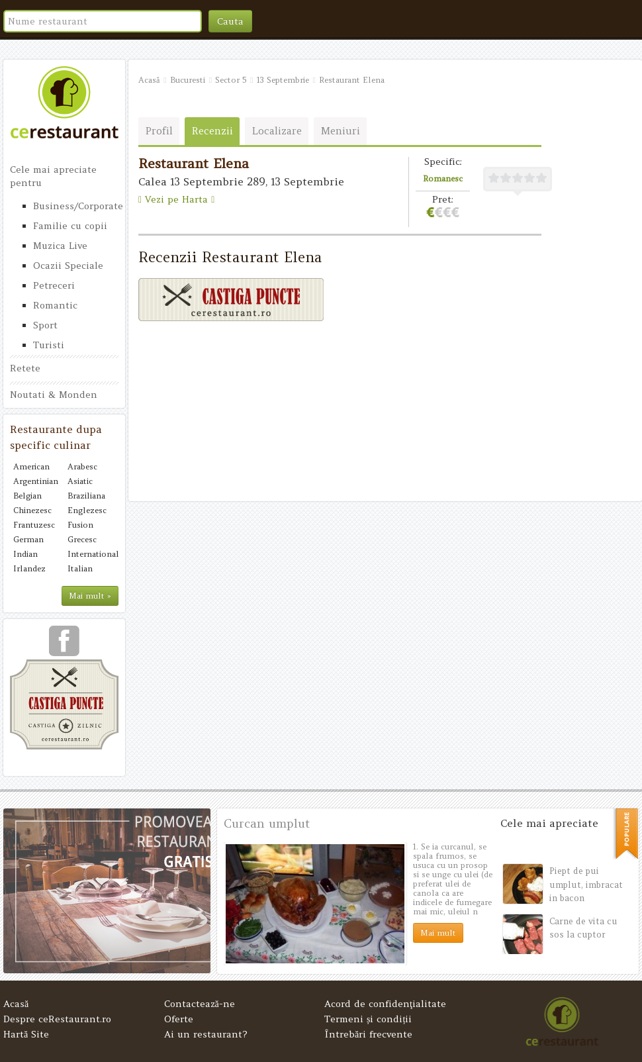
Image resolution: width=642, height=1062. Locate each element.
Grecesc (82, 539)
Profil (159, 130)
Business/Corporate (75, 206)
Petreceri (54, 285)
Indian (25, 554)
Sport (45, 325)
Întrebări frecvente (368, 1034)
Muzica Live (60, 246)
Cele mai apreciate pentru (53, 176)
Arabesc (82, 466)
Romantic (55, 305)
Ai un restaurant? (206, 1034)
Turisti (48, 345)
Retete (25, 368)
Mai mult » (90, 596)
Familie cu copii (70, 226)
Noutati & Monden (53, 395)
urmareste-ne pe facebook (64, 645)
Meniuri (340, 130)
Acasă (15, 1004)
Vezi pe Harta (176, 199)
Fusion (80, 525)
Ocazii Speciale (68, 265)
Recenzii (212, 130)
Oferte (178, 1019)
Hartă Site (26, 1034)
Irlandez (29, 568)
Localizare (277, 130)
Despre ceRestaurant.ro (57, 1019)
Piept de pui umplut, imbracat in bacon (586, 884)
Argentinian (35, 481)
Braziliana (86, 496)
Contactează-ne (199, 1004)
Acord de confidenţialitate (385, 1004)
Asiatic (80, 481)
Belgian (27, 496)
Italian (80, 568)
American (31, 466)
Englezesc (87, 510)
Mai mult (438, 933)
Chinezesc (32, 510)
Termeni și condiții (368, 1019)
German (28, 539)
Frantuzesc (34, 525)
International (91, 554)
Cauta (230, 21)
